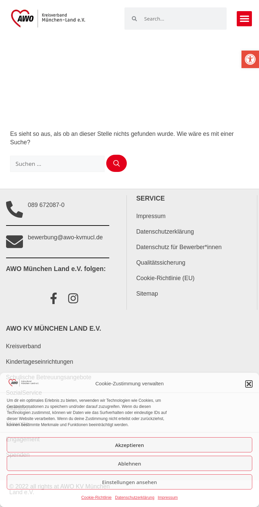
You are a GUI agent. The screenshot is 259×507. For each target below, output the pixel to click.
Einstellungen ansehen (129, 482)
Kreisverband (23, 346)
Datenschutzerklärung (134, 497)
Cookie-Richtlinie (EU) (165, 278)
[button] (250, 59)
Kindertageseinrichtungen (40, 361)
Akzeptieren (129, 445)
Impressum (168, 497)
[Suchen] (116, 163)
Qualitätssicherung (160, 262)
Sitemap (147, 293)
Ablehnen (129, 463)
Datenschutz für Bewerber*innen (179, 247)
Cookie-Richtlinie (96, 497)
